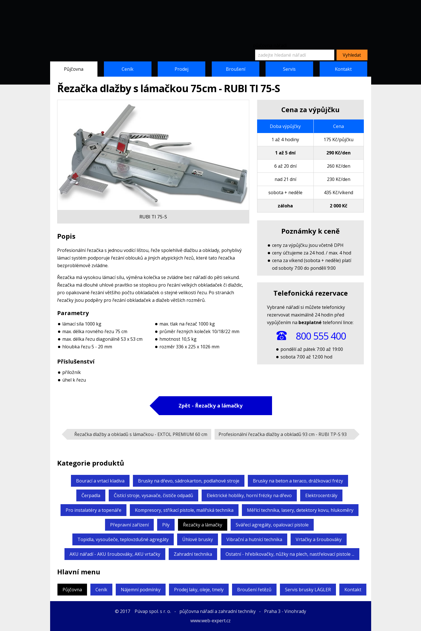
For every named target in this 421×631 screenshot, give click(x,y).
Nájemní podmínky (141, 589)
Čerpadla (90, 495)
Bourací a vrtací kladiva (100, 481)
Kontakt (343, 69)
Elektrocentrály (321, 495)
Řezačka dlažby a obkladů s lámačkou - (140, 434)
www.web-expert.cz (210, 620)
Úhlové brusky (197, 539)
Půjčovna (73, 69)
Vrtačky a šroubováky (319, 539)
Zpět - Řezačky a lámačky (210, 405)
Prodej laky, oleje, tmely (199, 589)
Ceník (127, 69)
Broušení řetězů (254, 589)
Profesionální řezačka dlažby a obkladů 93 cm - (283, 434)
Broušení (235, 69)
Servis (289, 69)
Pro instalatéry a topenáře (93, 510)
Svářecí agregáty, (272, 525)
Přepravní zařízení (129, 525)
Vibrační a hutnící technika (254, 539)
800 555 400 (321, 336)
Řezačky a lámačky (202, 525)
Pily (166, 525)
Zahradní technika (193, 554)
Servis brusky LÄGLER (308, 589)
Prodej (181, 69)
